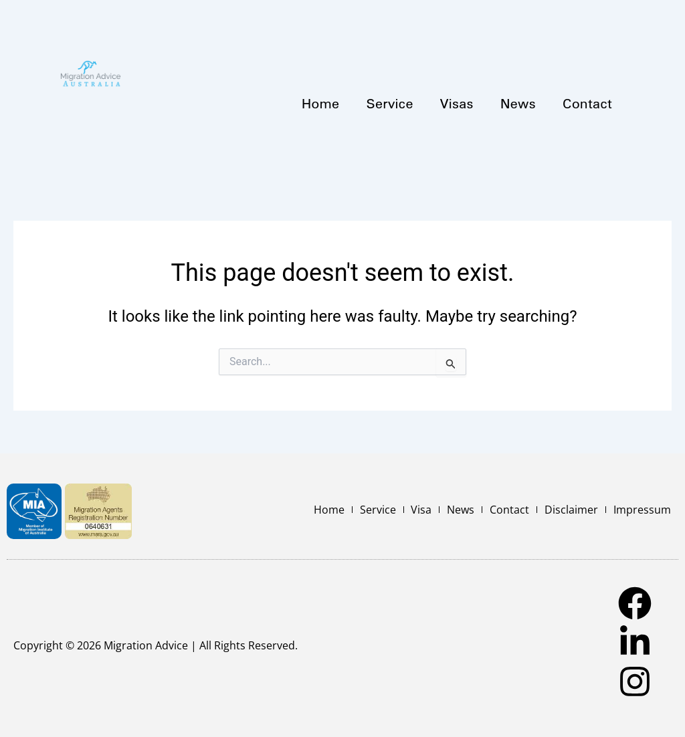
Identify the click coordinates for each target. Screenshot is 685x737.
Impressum (643, 509)
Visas (457, 103)
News (518, 103)
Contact (587, 103)
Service (389, 103)
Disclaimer (573, 509)
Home (321, 103)
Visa (427, 509)
